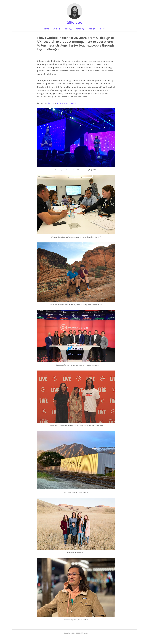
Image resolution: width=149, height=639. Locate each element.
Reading (68, 29)
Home (46, 29)
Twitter (51, 103)
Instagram (62, 103)
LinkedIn (73, 103)
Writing (56, 29)
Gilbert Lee (74, 22)
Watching (80, 29)
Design (92, 29)
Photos (102, 29)
